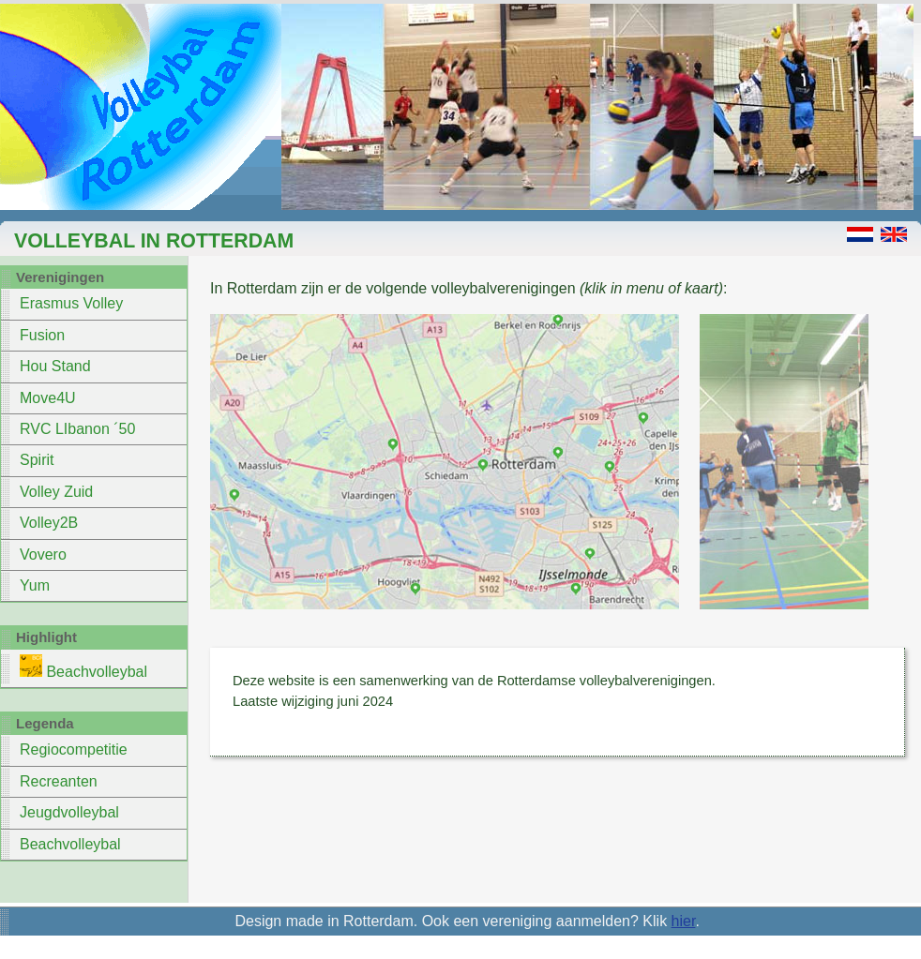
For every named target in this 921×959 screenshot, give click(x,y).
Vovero (43, 554)
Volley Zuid (56, 492)
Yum (35, 585)
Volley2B (49, 523)
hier (684, 921)
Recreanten (59, 781)
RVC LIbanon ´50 (77, 429)
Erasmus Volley (71, 303)
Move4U (48, 398)
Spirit (36, 460)
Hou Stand (55, 366)
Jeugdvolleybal (69, 812)
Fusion (42, 335)
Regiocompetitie (74, 749)
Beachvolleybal (83, 667)
